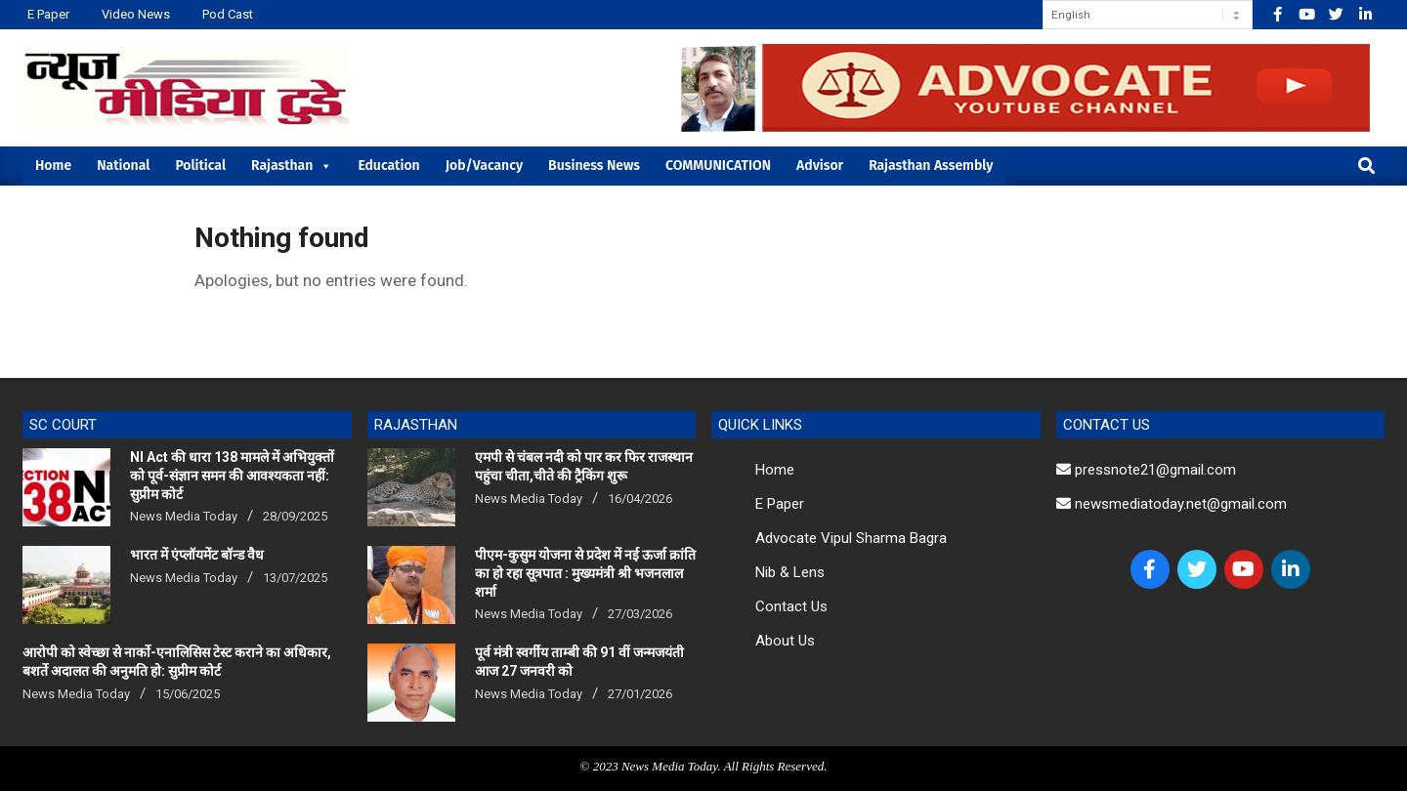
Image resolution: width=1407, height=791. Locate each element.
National (123, 165)
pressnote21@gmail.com (1146, 470)
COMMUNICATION (718, 165)
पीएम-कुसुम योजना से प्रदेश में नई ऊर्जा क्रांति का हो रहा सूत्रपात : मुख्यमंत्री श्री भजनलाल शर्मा (585, 573)
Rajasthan (291, 165)
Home (53, 165)
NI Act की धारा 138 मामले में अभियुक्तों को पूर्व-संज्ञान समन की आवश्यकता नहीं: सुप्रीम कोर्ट (232, 475)
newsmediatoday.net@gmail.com (1171, 504)
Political (200, 165)
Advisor (819, 165)
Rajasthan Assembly (931, 165)
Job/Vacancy (484, 165)
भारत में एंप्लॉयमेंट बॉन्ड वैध (197, 554)
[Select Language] (1148, 14)
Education (388, 165)
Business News (594, 165)
